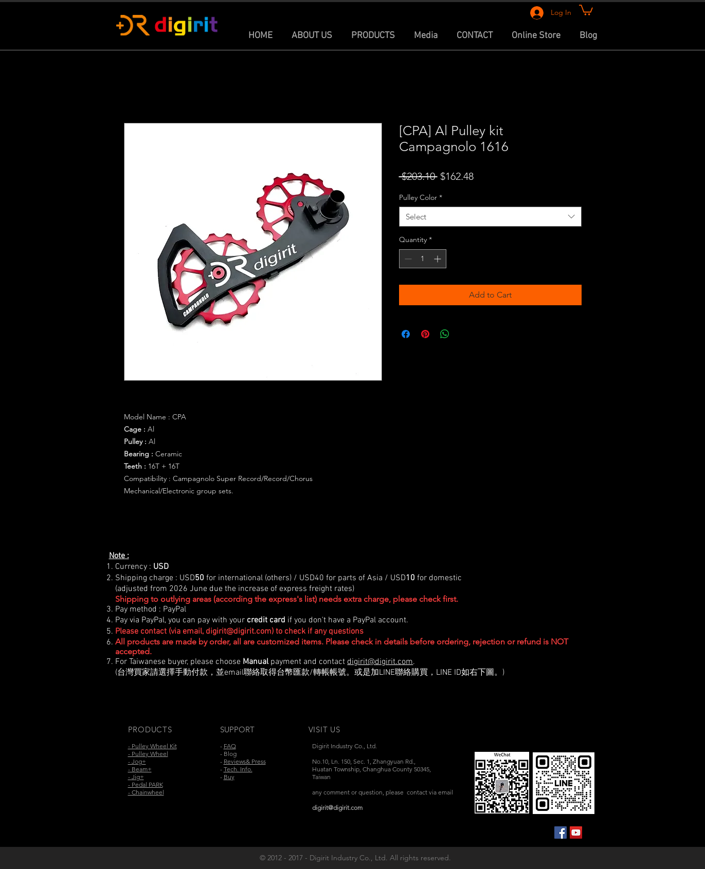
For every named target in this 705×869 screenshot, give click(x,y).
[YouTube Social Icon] (576, 832)
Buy (229, 777)
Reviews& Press (245, 761)
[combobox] (490, 217)
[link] (586, 9)
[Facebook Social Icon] (560, 832)
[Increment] (438, 259)
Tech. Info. (238, 769)
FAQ (230, 746)
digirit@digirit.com (239, 631)
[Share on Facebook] (406, 334)
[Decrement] (407, 259)
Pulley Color (420, 197)
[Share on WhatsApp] (445, 334)
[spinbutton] (422, 259)
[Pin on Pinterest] (425, 334)
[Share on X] (464, 334)
